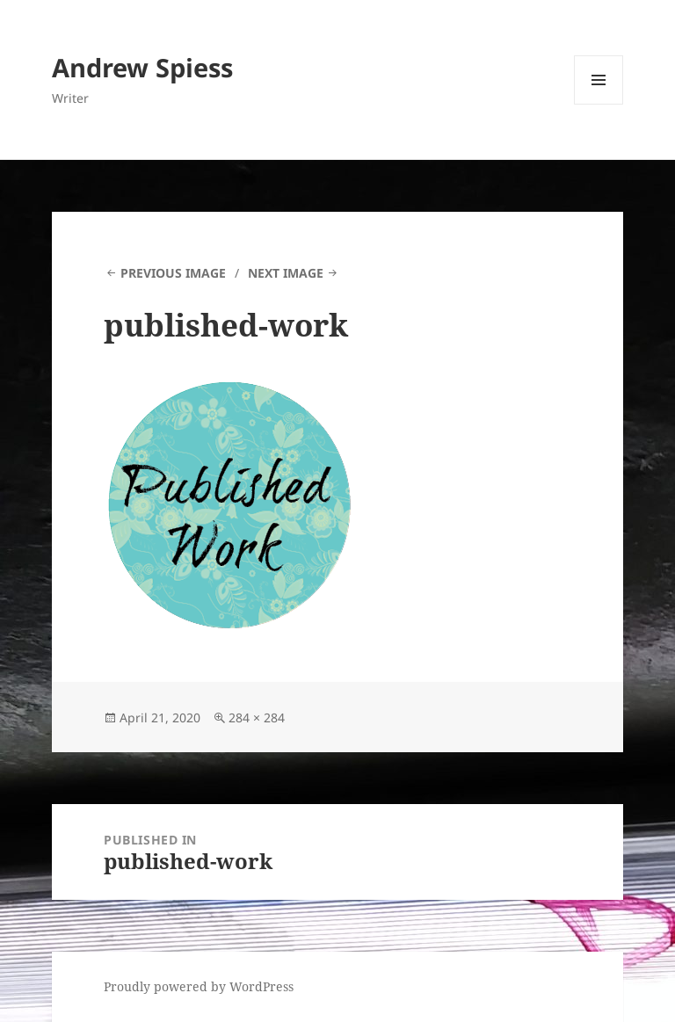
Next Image (285, 273)
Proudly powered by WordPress (199, 986)
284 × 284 (257, 717)
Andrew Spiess (142, 67)
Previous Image (173, 273)
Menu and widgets (599, 104)
